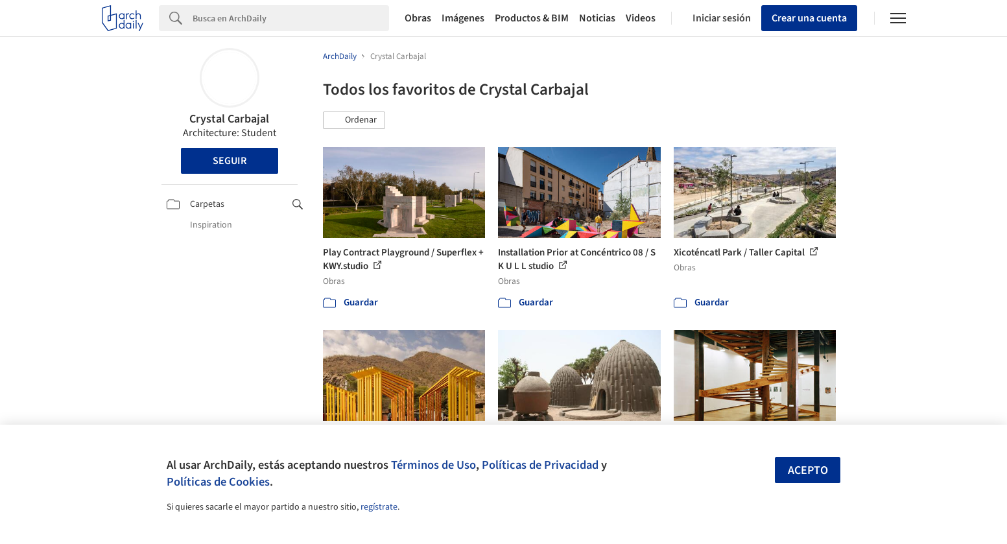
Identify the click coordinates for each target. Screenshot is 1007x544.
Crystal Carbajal (229, 119)
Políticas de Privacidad (540, 464)
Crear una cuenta (809, 18)
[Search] (291, 18)
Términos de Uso (433, 464)
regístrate (379, 507)
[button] (354, 121)
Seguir (229, 161)
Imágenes (463, 18)
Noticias (597, 18)
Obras (418, 18)
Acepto (808, 470)
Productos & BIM (532, 18)
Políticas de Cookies (218, 481)
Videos (641, 18)
